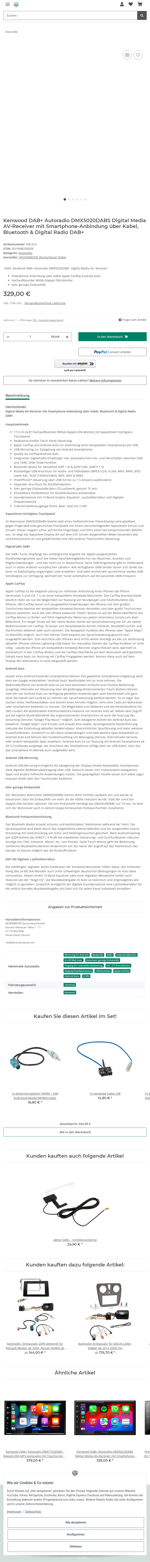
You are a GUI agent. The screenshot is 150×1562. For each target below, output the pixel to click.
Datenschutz (33, 1511)
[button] (122, 4)
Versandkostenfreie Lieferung (45, 303)
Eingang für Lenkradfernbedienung (84, 965)
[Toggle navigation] (8, 2)
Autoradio (25, 253)
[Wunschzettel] (130, 4)
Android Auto (72, 976)
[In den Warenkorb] (6, 44)
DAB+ (110, 954)
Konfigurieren (76, 1534)
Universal (70, 984)
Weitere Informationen (105, 380)
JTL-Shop (82, 1556)
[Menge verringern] (8, 336)
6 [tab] (85, 199)
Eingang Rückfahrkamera (78, 970)
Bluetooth (97, 954)
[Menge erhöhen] (67, 336)
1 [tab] (65, 199)
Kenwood (70, 992)
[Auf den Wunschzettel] (138, 54)
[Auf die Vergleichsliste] (127, 54)
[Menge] (30, 336)
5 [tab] (81, 199)
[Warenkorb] (139, 4)
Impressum (14, 1511)
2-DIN (86, 976)
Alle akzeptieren (75, 1522)
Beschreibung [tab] (18, 395)
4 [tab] (77, 199)
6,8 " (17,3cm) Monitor (118, 965)
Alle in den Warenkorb (75, 1132)
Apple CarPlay (121, 970)
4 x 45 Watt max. (73, 960)
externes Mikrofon (127, 954)
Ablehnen (76, 1546)
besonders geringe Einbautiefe (102, 960)
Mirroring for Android (77, 954)
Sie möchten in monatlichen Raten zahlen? (75, 380)
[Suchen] (70, 15)
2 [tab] (69, 199)
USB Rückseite (103, 970)
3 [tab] (73, 199)
